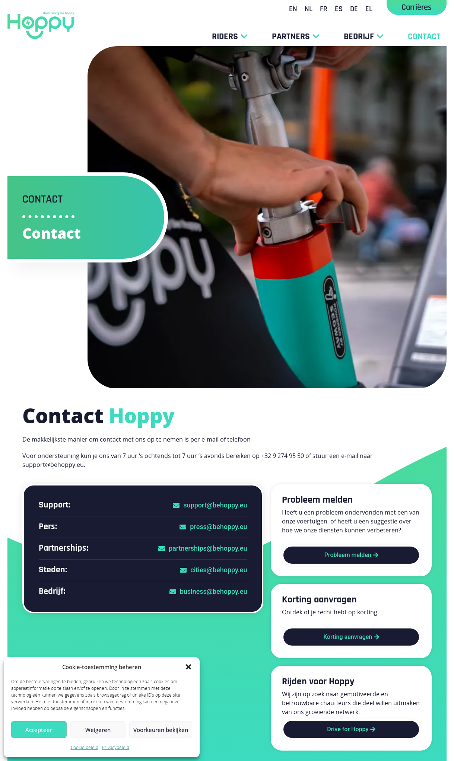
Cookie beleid (84, 747)
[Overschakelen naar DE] (354, 9)
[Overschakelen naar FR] (323, 9)
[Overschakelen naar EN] (293, 9)
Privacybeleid (115, 747)
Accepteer (38, 729)
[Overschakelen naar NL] (308, 9)
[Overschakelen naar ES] (338, 9)
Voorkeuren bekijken (160, 729)
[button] (188, 667)
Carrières (416, 7)
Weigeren (98, 729)
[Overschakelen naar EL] (369, 9)
